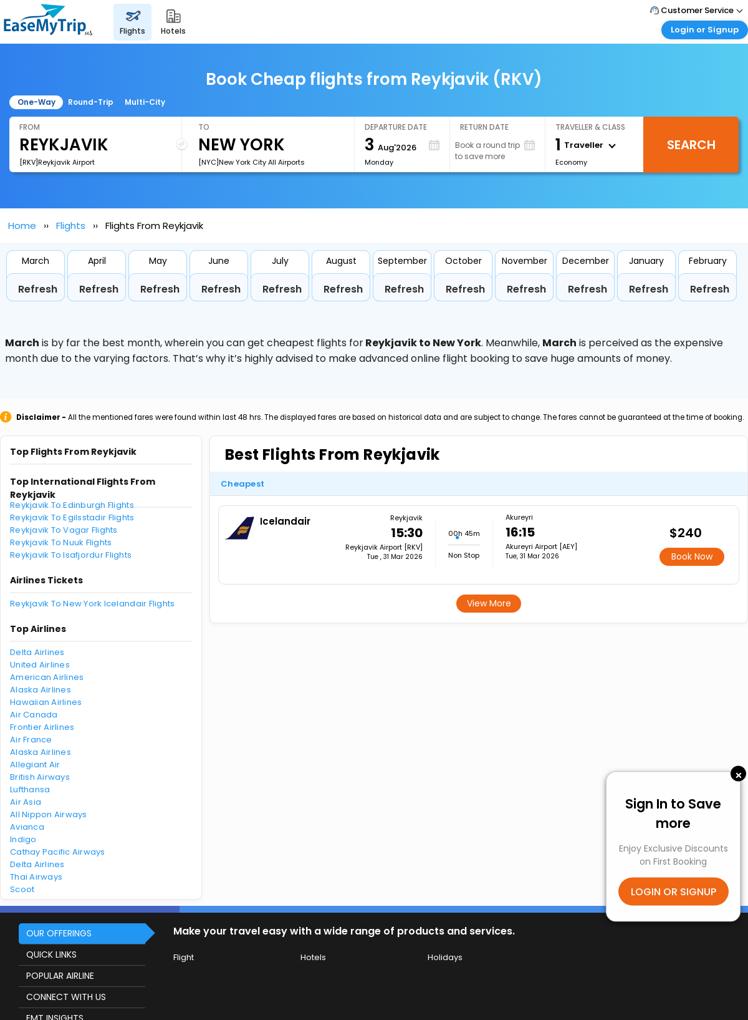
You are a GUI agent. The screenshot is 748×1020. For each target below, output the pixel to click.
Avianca (27, 827)
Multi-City (145, 102)
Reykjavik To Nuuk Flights (61, 542)
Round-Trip (90, 102)
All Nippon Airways (48, 814)
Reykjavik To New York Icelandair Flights (92, 604)
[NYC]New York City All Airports (251, 162)
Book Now (691, 556)
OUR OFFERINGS (59, 933)
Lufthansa (30, 789)
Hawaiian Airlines (46, 702)
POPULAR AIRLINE (60, 975)
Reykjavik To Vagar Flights (64, 530)
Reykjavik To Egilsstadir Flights (72, 517)
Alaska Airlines (40, 690)
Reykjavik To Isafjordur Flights (71, 555)
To (203, 127)
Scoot (22, 889)
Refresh (37, 289)
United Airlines (40, 665)
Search (691, 144)
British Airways (40, 777)
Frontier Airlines (42, 727)
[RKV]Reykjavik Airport (57, 162)
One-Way (36, 102)
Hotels (313, 957)
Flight (183, 957)
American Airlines (47, 677)
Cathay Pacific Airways (57, 852)
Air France (31, 740)
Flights (70, 225)
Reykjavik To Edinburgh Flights (72, 505)
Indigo (23, 839)
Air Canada (34, 715)
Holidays (445, 957)
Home (22, 225)
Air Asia (25, 802)
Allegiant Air (35, 764)
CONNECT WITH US (66, 997)
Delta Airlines (37, 652)
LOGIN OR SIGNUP (673, 892)
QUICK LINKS (51, 954)
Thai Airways (36, 877)
